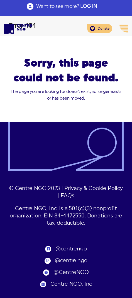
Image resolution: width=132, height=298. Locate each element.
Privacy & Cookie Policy (93, 188)
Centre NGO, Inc (71, 284)
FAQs (67, 195)
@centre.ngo (71, 260)
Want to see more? (66, 6)
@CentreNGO (71, 272)
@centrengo (71, 249)
